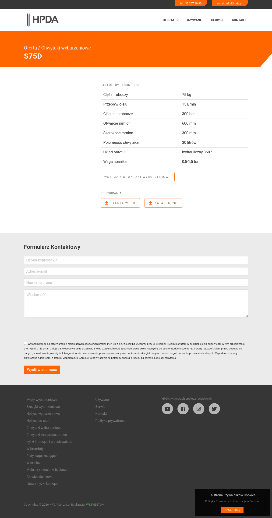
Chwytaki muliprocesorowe (46, 435)
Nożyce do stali (37, 421)
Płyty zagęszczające (41, 456)
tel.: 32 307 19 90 (190, 3)
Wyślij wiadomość (42, 369)
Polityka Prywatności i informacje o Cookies (232, 501)
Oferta (168, 20)
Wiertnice (33, 463)
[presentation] (59, 329)
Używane (194, 20)
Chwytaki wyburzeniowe (66, 48)
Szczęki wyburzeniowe (43, 407)
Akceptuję (232, 509)
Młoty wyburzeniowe (41, 400)
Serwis (217, 20)
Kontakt (239, 20)
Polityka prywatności (110, 421)
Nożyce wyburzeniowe (43, 414)
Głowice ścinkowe (39, 477)
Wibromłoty (35, 449)
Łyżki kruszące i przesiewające (49, 442)
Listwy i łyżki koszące (42, 484)
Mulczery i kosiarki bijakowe (47, 470)
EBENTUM (95, 504)
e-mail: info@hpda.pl (229, 3)
